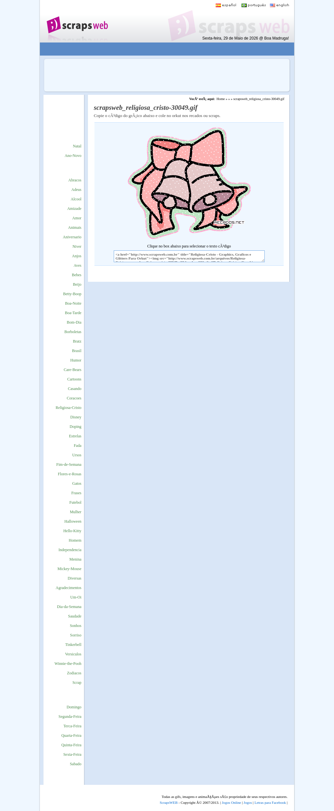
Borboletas (72, 331)
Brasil (76, 350)
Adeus (76, 189)
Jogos (247, 802)
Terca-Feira (72, 726)
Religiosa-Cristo (68, 407)
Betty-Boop (72, 294)
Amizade (74, 208)
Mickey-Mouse (69, 568)
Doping (75, 426)
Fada (77, 445)
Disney (75, 417)
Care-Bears (72, 369)
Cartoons (74, 379)
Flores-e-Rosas (69, 474)
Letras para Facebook (270, 802)
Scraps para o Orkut (77, 21)
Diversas (74, 578)
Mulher (75, 512)
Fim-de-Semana (68, 464)
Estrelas (75, 436)
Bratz (77, 341)
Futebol (75, 502)
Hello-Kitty (72, 531)
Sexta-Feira (72, 754)
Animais (74, 227)
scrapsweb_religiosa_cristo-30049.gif (258, 99)
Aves (77, 265)
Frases (76, 493)
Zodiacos (74, 673)
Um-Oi (75, 597)
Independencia (69, 550)
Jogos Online (231, 802)
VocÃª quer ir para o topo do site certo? (322, 795)
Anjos (76, 256)
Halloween (72, 521)
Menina (75, 559)
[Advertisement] (162, 49)
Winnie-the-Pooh (68, 663)
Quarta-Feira (71, 735)
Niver (77, 246)
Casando (74, 388)
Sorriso (75, 635)
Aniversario (72, 237)
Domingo (74, 707)
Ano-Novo (73, 155)
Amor (76, 218)
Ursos (76, 455)
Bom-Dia (74, 322)
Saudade (74, 616)
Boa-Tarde (73, 313)
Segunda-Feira (69, 716)
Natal (77, 146)
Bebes (76, 275)
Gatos (76, 483)
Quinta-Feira (71, 745)
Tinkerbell (73, 644)
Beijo (77, 284)
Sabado (75, 764)
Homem (75, 540)
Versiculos (73, 654)
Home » (221, 99)
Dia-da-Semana (69, 606)
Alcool (76, 199)
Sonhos (75, 625)
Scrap (77, 682)
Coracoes (74, 398)
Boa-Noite (73, 303)
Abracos (74, 180)
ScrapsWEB (169, 802)
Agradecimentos (68, 587)
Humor (75, 360)
